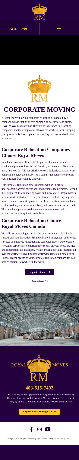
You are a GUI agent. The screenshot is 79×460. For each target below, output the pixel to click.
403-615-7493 (19, 29)
